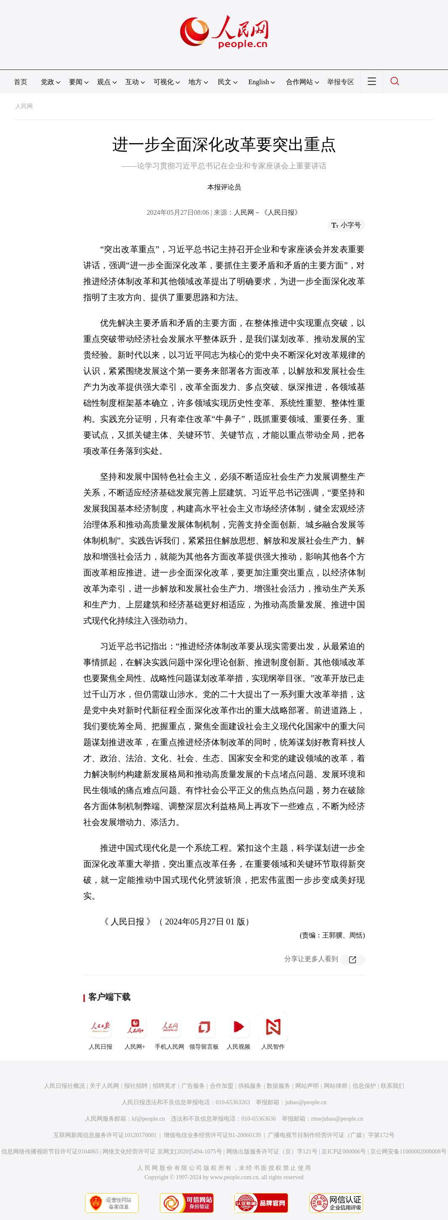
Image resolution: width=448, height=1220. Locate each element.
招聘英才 (164, 1086)
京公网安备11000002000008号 (408, 1151)
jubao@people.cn (305, 1102)
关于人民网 (104, 1086)
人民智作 (273, 1031)
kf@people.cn (148, 1119)
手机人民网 (169, 1031)
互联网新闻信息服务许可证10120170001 (104, 1135)
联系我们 (392, 1086)
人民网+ (135, 1031)
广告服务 (193, 1086)
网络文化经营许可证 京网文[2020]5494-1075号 (162, 1151)
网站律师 (335, 1086)
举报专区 (340, 81)
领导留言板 (204, 1031)
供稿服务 (250, 1086)
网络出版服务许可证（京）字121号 (272, 1151)
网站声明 (307, 1086)
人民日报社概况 (64, 1086)
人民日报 (100, 1031)
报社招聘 (136, 1086)
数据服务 (278, 1086)
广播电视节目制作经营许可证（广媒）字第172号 (331, 1135)
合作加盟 (221, 1086)
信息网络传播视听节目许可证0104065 (49, 1151)
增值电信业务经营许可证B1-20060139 (212, 1135)
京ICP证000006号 (343, 1151)
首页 (20, 81)
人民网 (24, 106)
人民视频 (238, 1031)
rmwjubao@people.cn (337, 1119)
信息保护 (364, 1086)
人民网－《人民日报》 (267, 212)
